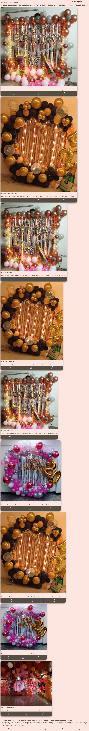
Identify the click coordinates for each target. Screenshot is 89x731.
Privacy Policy (4, 2)
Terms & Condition (13, 2)
